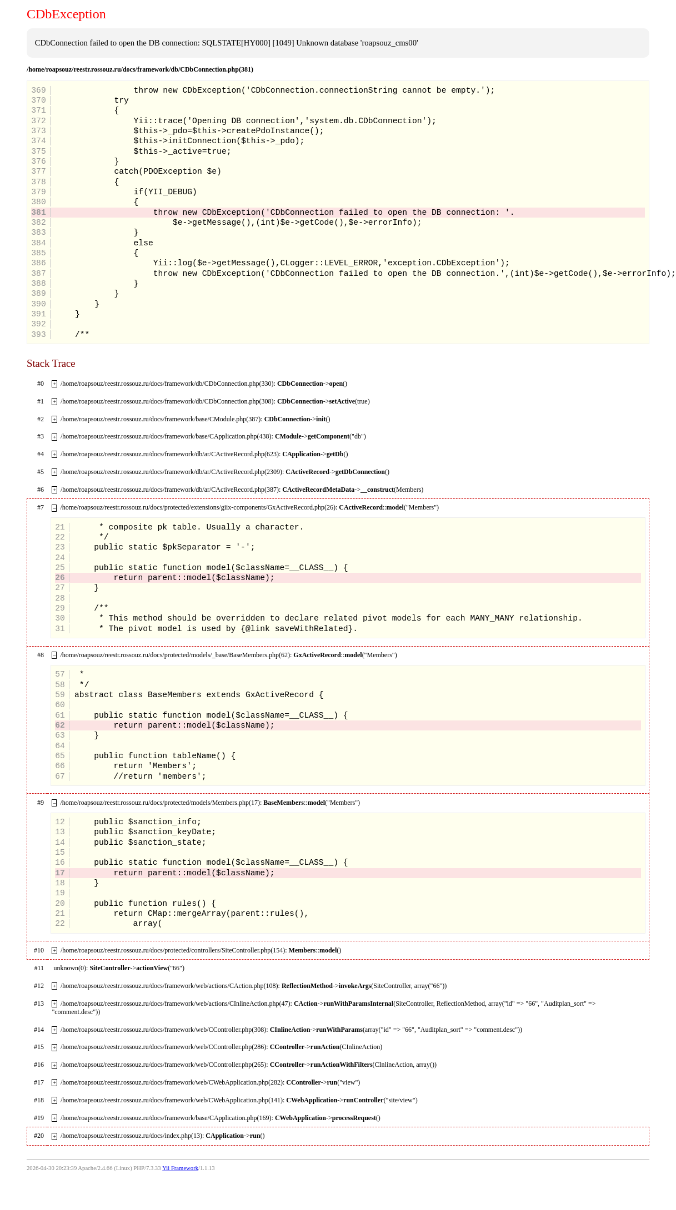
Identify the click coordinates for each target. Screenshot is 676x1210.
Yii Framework (180, 1168)
